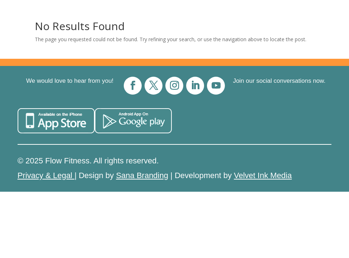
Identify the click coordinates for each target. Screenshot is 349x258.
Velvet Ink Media (263, 175)
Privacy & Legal (46, 175)
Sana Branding (142, 175)
